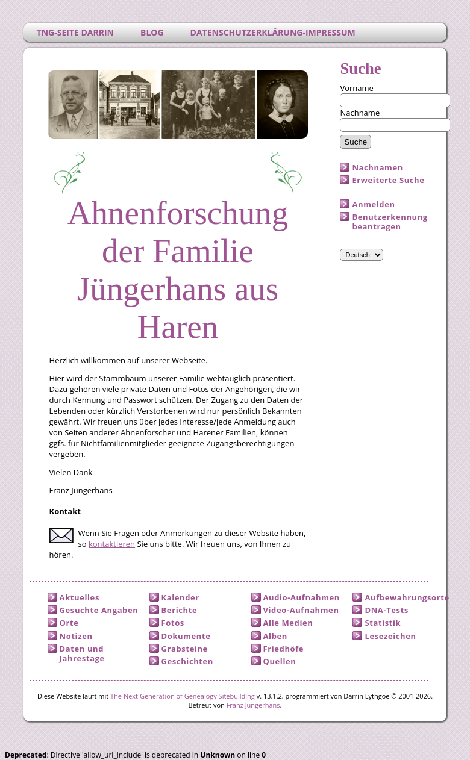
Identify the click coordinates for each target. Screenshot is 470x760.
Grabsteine (184, 648)
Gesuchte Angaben (99, 610)
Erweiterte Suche (388, 180)
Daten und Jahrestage (82, 653)
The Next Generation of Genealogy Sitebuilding (182, 695)
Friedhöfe (283, 648)
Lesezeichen (390, 636)
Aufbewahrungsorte (407, 597)
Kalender (180, 597)
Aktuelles (79, 597)
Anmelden (373, 204)
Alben (275, 636)
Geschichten (187, 661)
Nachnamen (377, 167)
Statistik (383, 622)
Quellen (279, 661)
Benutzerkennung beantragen (389, 221)
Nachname (360, 112)
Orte (69, 622)
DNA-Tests (387, 610)
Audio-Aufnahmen (301, 597)
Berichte (179, 610)
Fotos (172, 622)
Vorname (356, 88)
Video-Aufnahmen (301, 610)
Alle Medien (288, 622)
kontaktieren (112, 543)
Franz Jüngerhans (253, 704)
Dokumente (186, 636)
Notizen (76, 636)
